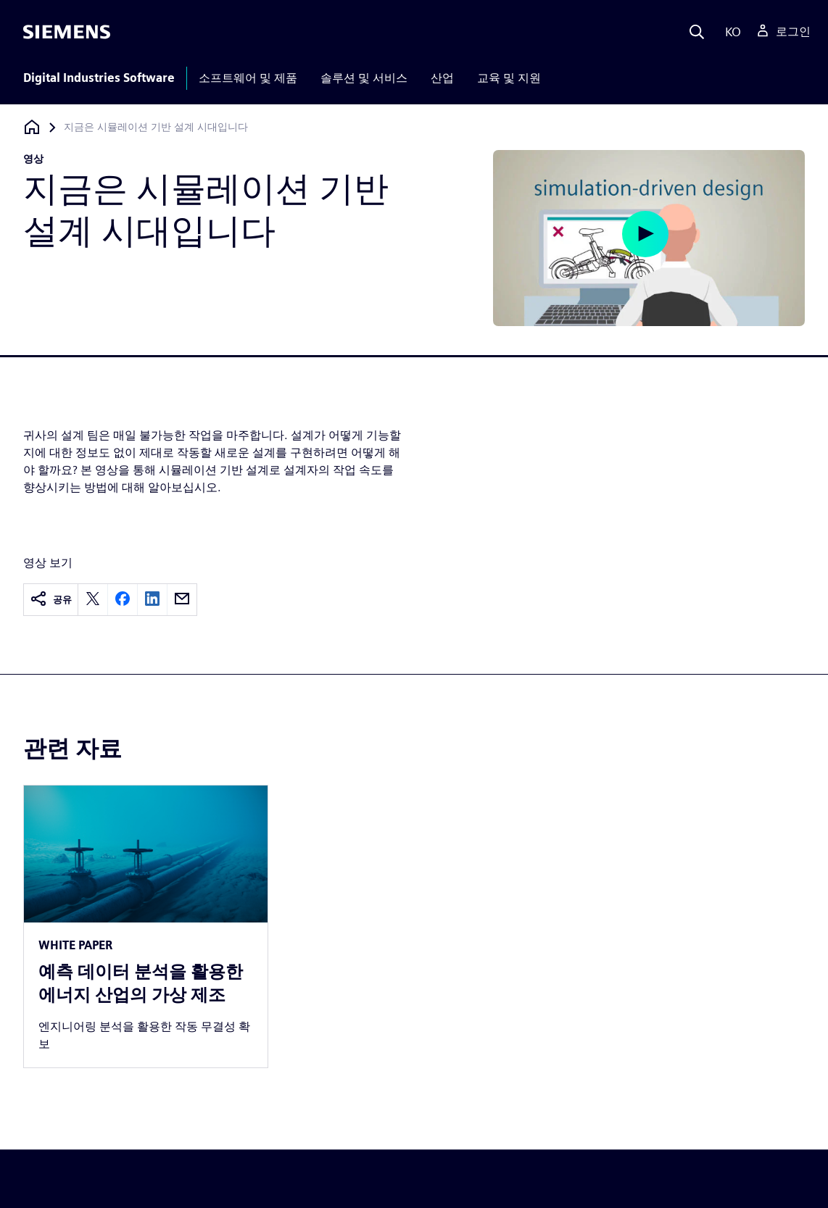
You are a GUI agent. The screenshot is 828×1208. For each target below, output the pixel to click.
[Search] (697, 32)
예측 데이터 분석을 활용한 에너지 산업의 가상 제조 (140, 983)
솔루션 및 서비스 (363, 78)
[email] (181, 599)
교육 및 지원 (509, 78)
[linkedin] (152, 599)
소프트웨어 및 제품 (248, 78)
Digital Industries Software (99, 78)
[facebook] (122, 599)
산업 (442, 78)
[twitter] (92, 599)
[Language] (730, 32)
